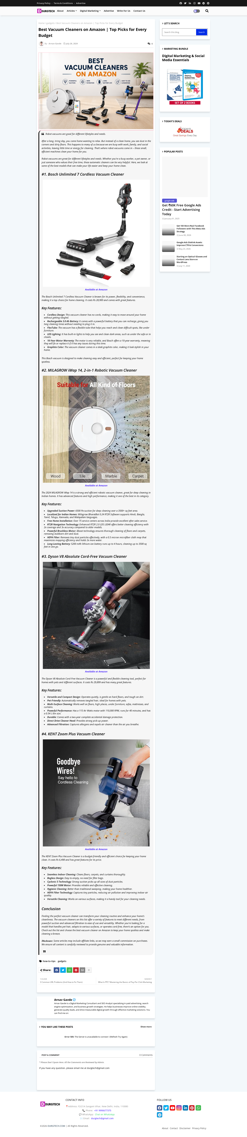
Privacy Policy (44, 3)
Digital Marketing (89, 10)
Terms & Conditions (63, 3)
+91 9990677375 (102, 1110)
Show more (146, 1026)
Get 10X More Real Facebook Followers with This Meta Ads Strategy (191, 228)
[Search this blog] (179, 32)
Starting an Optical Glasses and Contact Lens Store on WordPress (192, 259)
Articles (71, 10)
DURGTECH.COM (56, 1125)
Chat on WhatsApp (105, 1114)
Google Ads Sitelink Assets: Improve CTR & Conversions (190, 244)
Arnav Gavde (63, 1000)
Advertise (80, 3)
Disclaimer (185, 1128)
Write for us (123, 10)
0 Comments (146, 1054)
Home (41, 23)
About (60, 10)
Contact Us (139, 10)
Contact (174, 1128)
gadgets (50, 23)
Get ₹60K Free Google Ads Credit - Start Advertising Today (181, 209)
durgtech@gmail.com (102, 1118)
